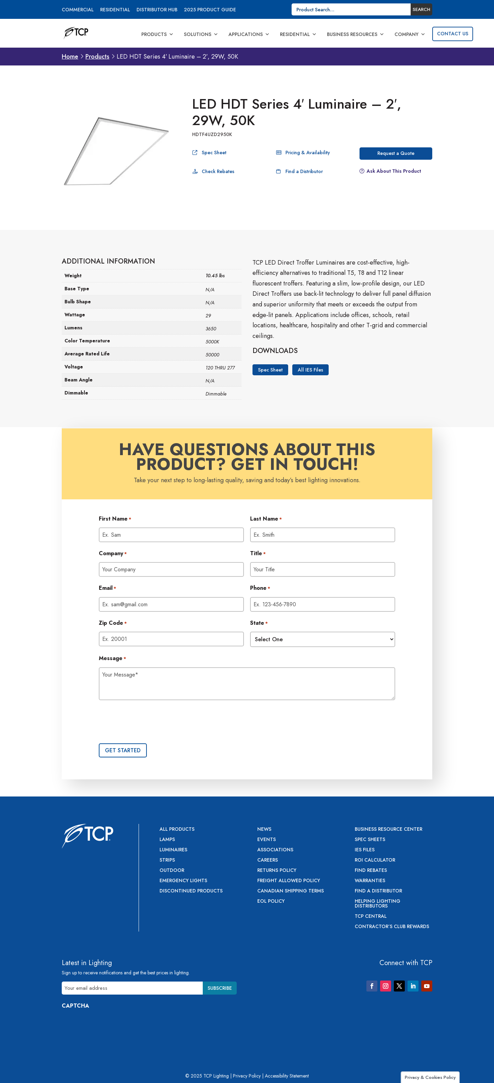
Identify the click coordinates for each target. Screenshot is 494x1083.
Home (70, 56)
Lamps (167, 840)
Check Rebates (218, 171)
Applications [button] (249, 34)
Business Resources (355, 34)
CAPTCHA (75, 1006)
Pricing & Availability (307, 152)
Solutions (201, 34)
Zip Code (113, 623)
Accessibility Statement (287, 1075)
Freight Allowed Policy (288, 881)
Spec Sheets (370, 840)
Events (266, 840)
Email (107, 588)
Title (258, 553)
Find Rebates (371, 871)
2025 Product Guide (210, 10)
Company (410, 34)
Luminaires (173, 850)
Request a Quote (395, 153)
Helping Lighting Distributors (377, 904)
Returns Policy (276, 871)
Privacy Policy (247, 1075)
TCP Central (371, 917)
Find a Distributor (304, 171)
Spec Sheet (214, 152)
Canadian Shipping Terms (290, 891)
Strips (167, 860)
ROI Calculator (375, 860)
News (264, 829)
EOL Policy (271, 901)
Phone (260, 588)
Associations (275, 850)
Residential (115, 10)
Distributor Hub (157, 10)
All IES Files (310, 369)
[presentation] (151, 722)
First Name (115, 519)
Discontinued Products (191, 891)
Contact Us (452, 33)
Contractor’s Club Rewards (392, 927)
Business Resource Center (388, 829)
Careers (267, 860)
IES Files (365, 850)
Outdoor (172, 871)
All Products (177, 829)
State (259, 623)
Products (157, 34)
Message (112, 658)
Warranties (370, 881)
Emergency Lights (183, 881)
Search (421, 9)
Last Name (266, 519)
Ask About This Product (394, 171)
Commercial (78, 10)
